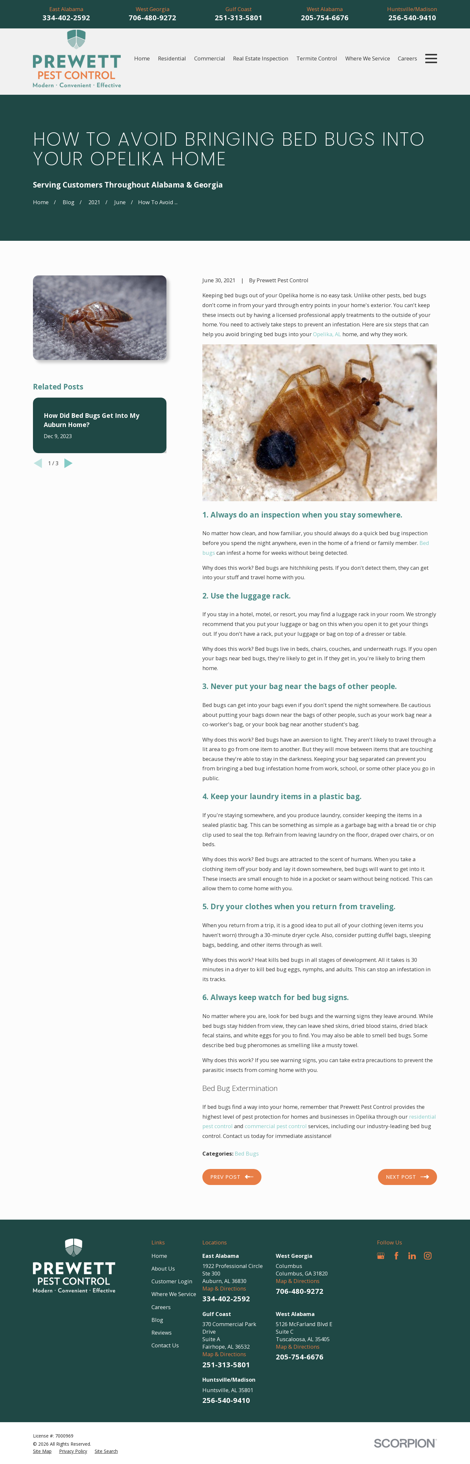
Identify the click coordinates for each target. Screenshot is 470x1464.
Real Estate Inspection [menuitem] (260, 58)
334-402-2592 (66, 17)
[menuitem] (42, 1451)
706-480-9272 (152, 17)
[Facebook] (396, 1255)
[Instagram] (427, 1255)
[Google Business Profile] (380, 1255)
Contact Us (165, 1345)
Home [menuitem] (142, 58)
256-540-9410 (412, 17)
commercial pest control (276, 1126)
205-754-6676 (325, 17)
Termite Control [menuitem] (316, 58)
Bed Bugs (247, 1153)
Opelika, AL (327, 334)
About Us (163, 1268)
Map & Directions (224, 1288)
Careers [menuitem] (407, 58)
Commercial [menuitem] (209, 58)
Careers (161, 1307)
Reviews (161, 1332)
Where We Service (173, 1294)
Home (159, 1255)
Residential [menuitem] (172, 58)
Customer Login (171, 1281)
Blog (157, 1320)
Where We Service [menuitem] (367, 58)
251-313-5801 (238, 17)
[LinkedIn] (412, 1255)
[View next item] (68, 389)
